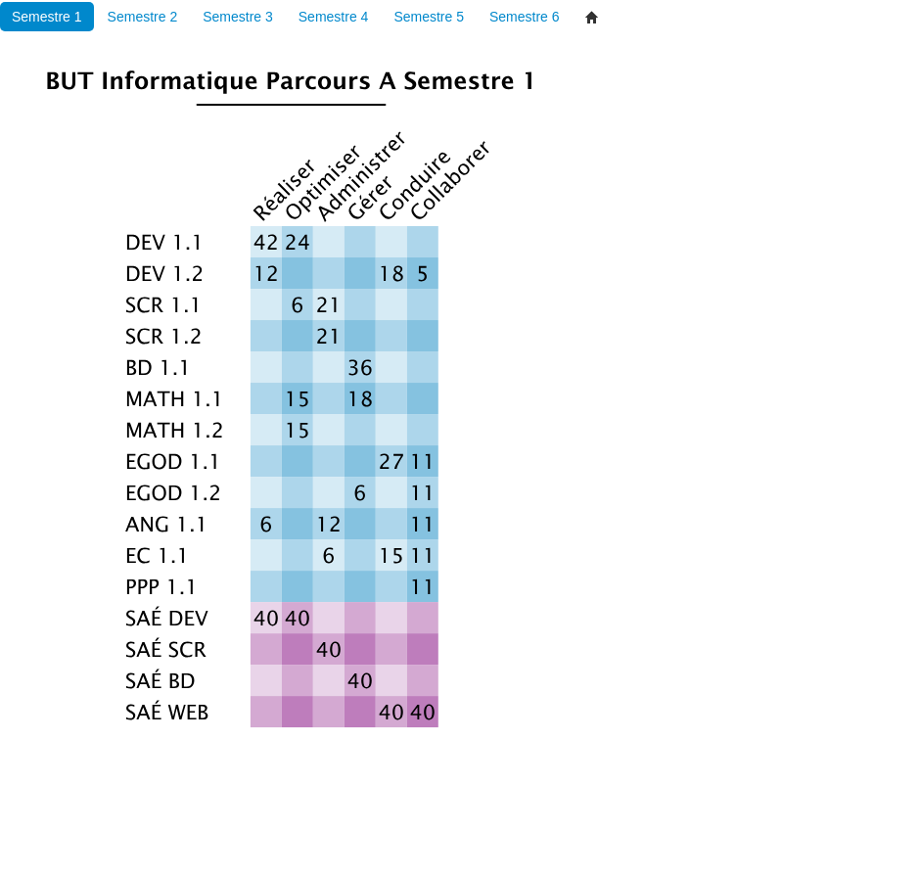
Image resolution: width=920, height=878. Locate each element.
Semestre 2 (143, 16)
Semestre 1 (47, 16)
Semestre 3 (238, 16)
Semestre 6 (524, 16)
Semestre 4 (334, 16)
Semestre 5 (428, 16)
